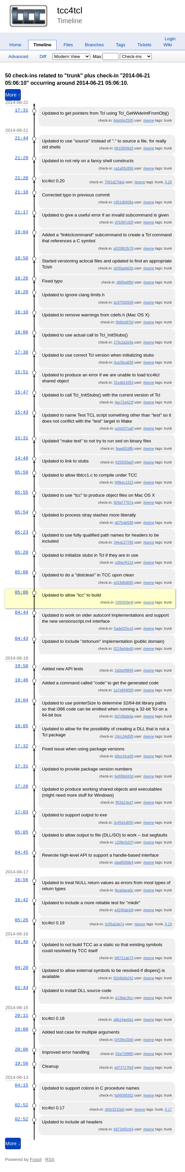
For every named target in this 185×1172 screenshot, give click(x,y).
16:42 (21, 900)
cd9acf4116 (124, 562)
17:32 (21, 746)
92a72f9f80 (124, 1054)
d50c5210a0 (115, 1109)
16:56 (21, 880)
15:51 (21, 372)
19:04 (21, 232)
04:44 (21, 612)
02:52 (21, 1105)
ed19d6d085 (123, 582)
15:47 (21, 392)
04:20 (21, 968)
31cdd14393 (123, 382)
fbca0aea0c (124, 890)
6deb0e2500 (123, 120)
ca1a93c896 (123, 168)
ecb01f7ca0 (124, 428)
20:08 (21, 1029)
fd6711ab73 (124, 958)
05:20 (21, 552)
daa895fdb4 (124, 862)
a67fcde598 (124, 522)
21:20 (21, 178)
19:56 (21, 1063)
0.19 (168, 924)
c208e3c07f (124, 842)
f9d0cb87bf (124, 322)
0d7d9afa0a (124, 716)
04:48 (21, 942)
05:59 (21, 472)
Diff (43, 56)
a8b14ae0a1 (123, 1019)
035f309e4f (124, 602)
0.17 (168, 1109)
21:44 (21, 138)
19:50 (21, 666)
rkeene (149, 120)
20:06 (21, 1049)
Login (170, 38)
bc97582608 (123, 302)
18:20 (21, 292)
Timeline (43, 44)
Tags (120, 44)
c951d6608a (123, 202)
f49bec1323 (124, 482)
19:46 (21, 680)
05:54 (21, 512)
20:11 (21, 1015)
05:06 (21, 572)
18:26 (21, 278)
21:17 (21, 212)
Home (15, 44)
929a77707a (123, 502)
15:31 (21, 438)
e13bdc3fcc (124, 998)
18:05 (21, 726)
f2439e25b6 (124, 1040)
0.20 (168, 182)
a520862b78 (123, 248)
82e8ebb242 (123, 978)
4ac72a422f (124, 402)
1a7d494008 (123, 690)
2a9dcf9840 (124, 670)
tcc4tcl (69, 10)
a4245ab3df (124, 910)
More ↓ (12, 1143)
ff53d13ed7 (124, 802)
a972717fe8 (124, 1067)
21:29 (21, 158)
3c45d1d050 (123, 822)
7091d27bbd (114, 182)
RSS (49, 1159)
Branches (94, 44)
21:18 (21, 192)
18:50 (21, 258)
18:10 (21, 312)
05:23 (21, 532)
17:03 (21, 812)
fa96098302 (124, 1095)
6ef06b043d (124, 776)
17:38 (21, 352)
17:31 (21, 110)
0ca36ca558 (123, 362)
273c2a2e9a (123, 342)
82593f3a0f (124, 462)
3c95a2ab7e (115, 924)
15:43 (21, 412)
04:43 (21, 638)
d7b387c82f (124, 222)
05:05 (21, 832)
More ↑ (12, 95)
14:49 (21, 458)
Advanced (18, 56)
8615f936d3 (124, 148)
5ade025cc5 (123, 628)
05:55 (21, 492)
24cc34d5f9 (124, 736)
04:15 (21, 1085)
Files (68, 44)
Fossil (36, 1159)
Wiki (168, 44)
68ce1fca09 (124, 756)
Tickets (144, 44)
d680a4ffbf (125, 282)
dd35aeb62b (123, 268)
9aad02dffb (124, 448)
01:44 (21, 988)
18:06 (21, 332)
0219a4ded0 (123, 648)
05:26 (21, 920)
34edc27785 (123, 542)
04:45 (21, 852)
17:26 (21, 786)
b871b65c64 (123, 1129)
